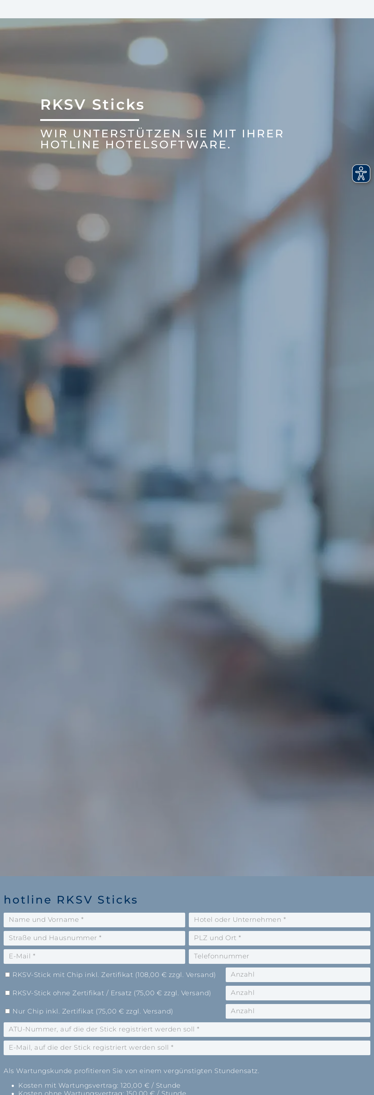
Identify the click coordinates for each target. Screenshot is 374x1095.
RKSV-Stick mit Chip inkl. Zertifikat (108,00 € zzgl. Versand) (114, 975)
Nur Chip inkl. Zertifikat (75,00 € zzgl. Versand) (92, 1011)
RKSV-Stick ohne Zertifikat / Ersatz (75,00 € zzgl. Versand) (111, 993)
